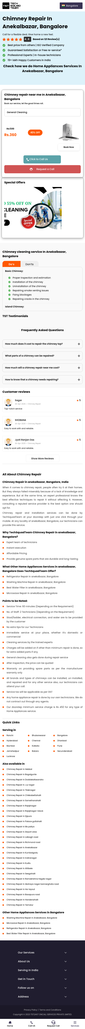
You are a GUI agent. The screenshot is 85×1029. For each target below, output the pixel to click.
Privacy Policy (30, 1009)
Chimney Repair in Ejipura (19, 816)
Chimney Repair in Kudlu (19, 863)
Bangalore (62, 735)
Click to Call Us (39, 159)
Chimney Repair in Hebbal (19, 769)
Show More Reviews (42, 458)
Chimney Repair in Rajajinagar (21, 805)
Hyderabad (12, 740)
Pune (59, 745)
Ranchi (10, 735)
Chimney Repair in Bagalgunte (22, 774)
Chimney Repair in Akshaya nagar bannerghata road (33, 884)
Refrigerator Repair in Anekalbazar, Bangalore (29, 928)
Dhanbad (62, 740)
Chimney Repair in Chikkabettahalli (24, 795)
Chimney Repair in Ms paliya (20, 826)
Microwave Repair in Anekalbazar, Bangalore (28, 923)
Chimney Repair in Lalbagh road (22, 837)
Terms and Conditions (50, 1009)
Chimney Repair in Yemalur (20, 905)
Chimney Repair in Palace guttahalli (24, 821)
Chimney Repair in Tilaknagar (21, 790)
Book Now (69, 147)
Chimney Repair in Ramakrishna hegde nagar (29, 878)
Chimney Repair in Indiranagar (22, 858)
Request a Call (45, 169)
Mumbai (11, 745)
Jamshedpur (13, 751)
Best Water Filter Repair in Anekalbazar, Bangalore (31, 933)
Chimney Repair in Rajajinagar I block (25, 811)
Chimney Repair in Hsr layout (21, 889)
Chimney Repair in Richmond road (23, 842)
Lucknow (11, 756)
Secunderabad (64, 751)
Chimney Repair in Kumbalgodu (22, 852)
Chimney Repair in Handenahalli (22, 899)
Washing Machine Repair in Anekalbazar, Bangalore (32, 917)
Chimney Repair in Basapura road (23, 894)
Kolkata (35, 745)
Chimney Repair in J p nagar (20, 784)
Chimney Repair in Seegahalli (21, 873)
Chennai (36, 740)
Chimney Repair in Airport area (22, 831)
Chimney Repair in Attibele (20, 868)
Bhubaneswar (39, 735)
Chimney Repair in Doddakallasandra (25, 779)
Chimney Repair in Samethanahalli (24, 800)
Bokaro (35, 751)
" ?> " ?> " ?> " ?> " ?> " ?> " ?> (42, 112)
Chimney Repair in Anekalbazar (22, 847)
